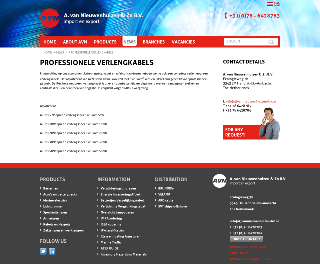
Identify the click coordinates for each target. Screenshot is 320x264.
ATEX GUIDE (109, 247)
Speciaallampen (55, 211)
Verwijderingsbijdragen (118, 187)
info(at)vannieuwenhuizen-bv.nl (251, 101)
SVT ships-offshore (172, 205)
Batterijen (50, 187)
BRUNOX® (166, 187)
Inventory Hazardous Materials (124, 253)
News (60, 52)
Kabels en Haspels (56, 223)
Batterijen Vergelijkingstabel (122, 199)
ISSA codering (111, 223)
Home (48, 52)
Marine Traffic (111, 241)
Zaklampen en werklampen (63, 229)
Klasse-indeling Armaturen (120, 235)
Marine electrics (55, 199)
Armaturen (51, 217)
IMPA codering (111, 217)
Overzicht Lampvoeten (117, 211)
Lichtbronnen (53, 205)
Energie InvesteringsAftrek (120, 193)
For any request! (235, 132)
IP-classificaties (112, 229)
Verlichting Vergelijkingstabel (123, 205)
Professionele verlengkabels (91, 52)
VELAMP (164, 193)
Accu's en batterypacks (60, 193)
